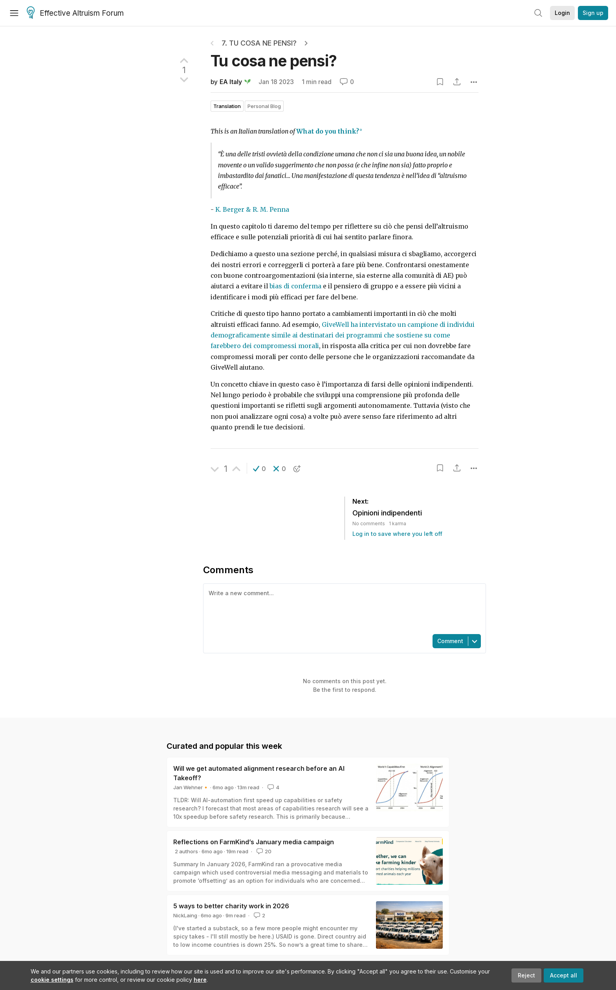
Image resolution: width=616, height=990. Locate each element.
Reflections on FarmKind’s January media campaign (253, 842)
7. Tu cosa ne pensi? (259, 43)
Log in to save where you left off (397, 533)
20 (263, 851)
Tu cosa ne (274, 60)
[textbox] (343, 608)
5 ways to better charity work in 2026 (231, 906)
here (200, 979)
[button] (259, 468)
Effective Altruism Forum (75, 13)
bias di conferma (295, 286)
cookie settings (52, 979)
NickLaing (185, 915)
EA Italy (231, 82)
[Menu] (14, 13)
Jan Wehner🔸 (191, 787)
